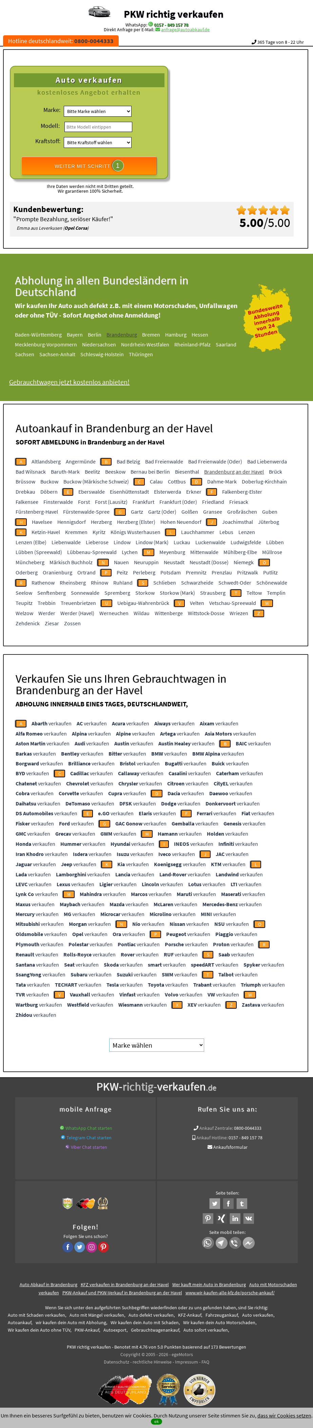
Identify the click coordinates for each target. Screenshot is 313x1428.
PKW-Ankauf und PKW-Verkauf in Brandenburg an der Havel (122, 1293)
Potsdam (170, 572)
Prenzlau (222, 572)
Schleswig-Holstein (113, 354)
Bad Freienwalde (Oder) (215, 461)
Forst (84, 501)
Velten (197, 602)
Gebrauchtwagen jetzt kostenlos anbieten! (80, 382)
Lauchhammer (197, 532)
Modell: (50, 126)
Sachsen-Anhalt (68, 354)
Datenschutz (116, 1362)
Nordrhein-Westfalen (156, 344)
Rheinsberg (73, 582)
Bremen (162, 334)
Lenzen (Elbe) (31, 542)
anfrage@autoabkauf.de (185, 29)
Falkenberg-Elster (242, 491)
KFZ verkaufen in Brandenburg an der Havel (125, 1284)
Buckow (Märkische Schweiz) (96, 481)
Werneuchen (114, 613)
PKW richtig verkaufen (173, 13)
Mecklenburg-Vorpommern (57, 344)
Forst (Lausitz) (111, 501)
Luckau (182, 542)
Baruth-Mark (65, 471)
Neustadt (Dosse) (209, 562)
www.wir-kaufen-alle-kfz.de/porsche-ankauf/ (230, 1293)
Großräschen (242, 511)
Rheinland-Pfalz (203, 344)
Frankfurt (143, 501)
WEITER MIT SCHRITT (89, 165)
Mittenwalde (204, 552)
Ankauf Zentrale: (216, 1128)
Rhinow (99, 582)
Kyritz (99, 532)
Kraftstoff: (47, 141)
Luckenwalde (210, 542)
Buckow (49, 481)
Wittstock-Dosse (206, 613)
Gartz (137, 511)
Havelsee (42, 521)
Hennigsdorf (71, 521)
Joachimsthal (237, 521)
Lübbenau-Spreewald (92, 552)
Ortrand (86, 572)
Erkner (193, 491)
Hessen (211, 334)
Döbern (49, 491)
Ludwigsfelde (246, 542)
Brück (275, 471)
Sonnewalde (85, 592)
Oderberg (27, 572)
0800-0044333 (247, 1128)
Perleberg (144, 572)
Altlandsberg (46, 461)
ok (156, 1421)
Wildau (142, 613)
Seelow (24, 592)
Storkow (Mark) (177, 592)
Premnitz (196, 572)
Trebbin (47, 602)
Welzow (24, 613)
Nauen (121, 562)
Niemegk (244, 562)
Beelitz (92, 471)
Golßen (189, 511)
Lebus (226, 532)
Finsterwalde (58, 501)
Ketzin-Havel (46, 532)
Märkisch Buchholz (71, 562)
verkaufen (52, 723)
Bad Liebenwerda (267, 461)
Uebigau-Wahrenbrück (143, 602)
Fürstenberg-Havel (37, 511)
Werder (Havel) (77, 613)
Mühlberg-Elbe (240, 552)
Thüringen (152, 354)
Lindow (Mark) (152, 542)
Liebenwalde (66, 542)
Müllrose (272, 552)
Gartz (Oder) (162, 511)
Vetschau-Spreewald (232, 602)
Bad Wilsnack (31, 471)
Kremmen (76, 532)
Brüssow (25, 481)
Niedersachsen (110, 344)
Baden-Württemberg (49, 334)
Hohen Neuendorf (180, 521)
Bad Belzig (128, 461)
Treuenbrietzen (78, 602)
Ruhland (123, 582)
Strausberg (213, 592)
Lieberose (97, 542)
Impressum (186, 1362)
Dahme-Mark (222, 481)
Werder (46, 613)
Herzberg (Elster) (136, 521)
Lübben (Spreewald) (39, 552)
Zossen (72, 623)
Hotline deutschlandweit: (61, 41)
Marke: (51, 110)
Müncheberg (30, 562)
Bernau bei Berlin (150, 471)
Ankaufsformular (230, 1147)
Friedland (213, 501)
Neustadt (174, 562)
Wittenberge (169, 613)
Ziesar (52, 623)
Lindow (122, 542)
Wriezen (239, 613)
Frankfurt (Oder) (178, 501)
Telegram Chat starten (89, 1138)
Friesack (238, 501)
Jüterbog (268, 521)
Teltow (254, 592)
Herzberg (101, 521)
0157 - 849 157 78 (171, 25)
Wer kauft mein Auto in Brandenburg (209, 1284)
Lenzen (246, 532)
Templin (276, 592)
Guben (269, 511)
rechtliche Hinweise (152, 1362)
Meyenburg (172, 552)
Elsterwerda (167, 491)
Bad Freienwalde (164, 461)
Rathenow (43, 582)
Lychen (130, 552)
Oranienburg (57, 572)
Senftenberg (51, 592)
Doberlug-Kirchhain (264, 481)
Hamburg (187, 334)
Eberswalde (91, 491)
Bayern (86, 334)
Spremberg (117, 592)
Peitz (122, 572)
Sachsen (35, 354)
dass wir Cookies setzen (284, 1415)
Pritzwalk (247, 572)
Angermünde (81, 461)
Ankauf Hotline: (212, 1138)
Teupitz (24, 602)
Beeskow (115, 471)
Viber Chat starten (89, 1147)
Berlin (106, 334)
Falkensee (27, 501)
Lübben (275, 542)
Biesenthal (187, 471)
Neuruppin (146, 562)
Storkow (145, 592)
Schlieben (164, 582)
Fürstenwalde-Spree (86, 511)
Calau (156, 481)
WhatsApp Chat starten (88, 1128)
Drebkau (25, 491)
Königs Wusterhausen (135, 532)
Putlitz (270, 572)
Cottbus (177, 481)
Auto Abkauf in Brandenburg (48, 1284)
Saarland (237, 344)
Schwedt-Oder (234, 582)
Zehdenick (28, 623)
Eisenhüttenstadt (129, 491)
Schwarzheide (197, 582)
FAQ (205, 1362)
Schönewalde (271, 582)
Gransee (212, 511)
